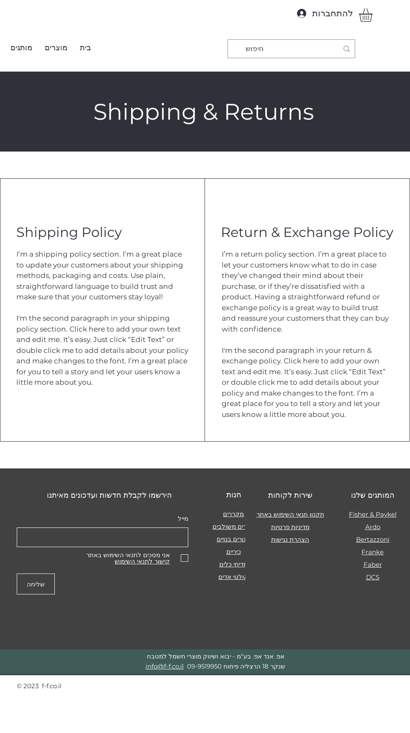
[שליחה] (36, 584)
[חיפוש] (292, 49)
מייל (183, 518)
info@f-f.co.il (165, 666)
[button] (56, 47)
